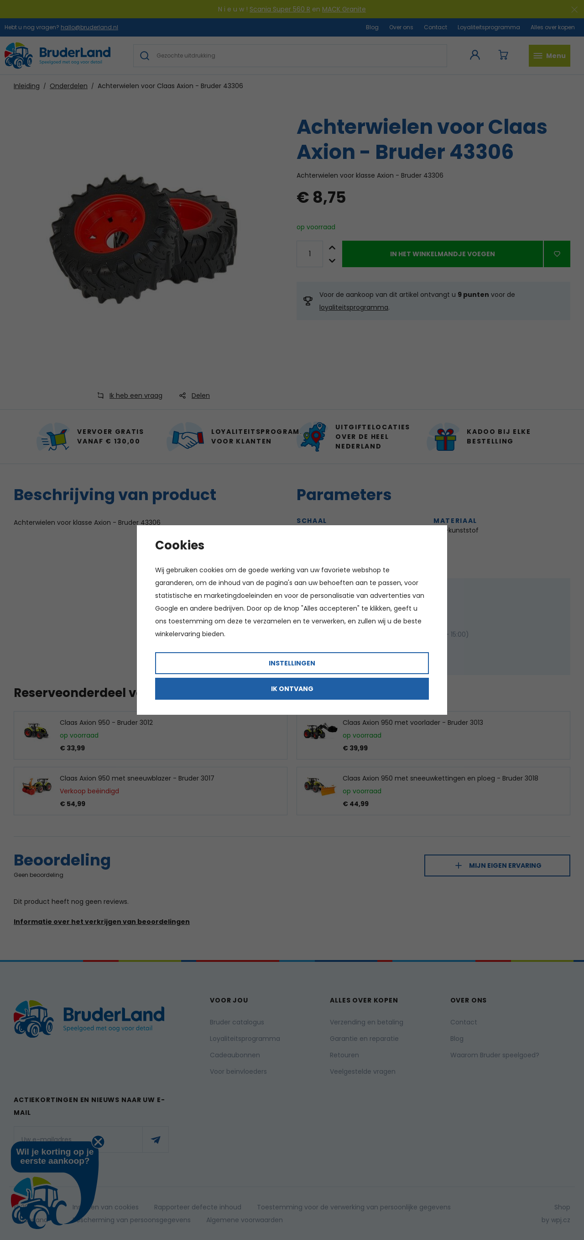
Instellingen (292, 663)
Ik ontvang (292, 688)
